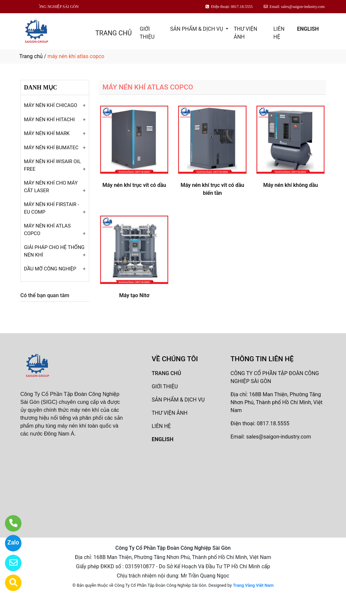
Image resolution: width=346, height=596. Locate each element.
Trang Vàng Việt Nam (253, 585)
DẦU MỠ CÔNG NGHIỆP (50, 269)
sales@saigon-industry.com (278, 437)
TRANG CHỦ (113, 33)
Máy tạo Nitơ (134, 295)
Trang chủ (31, 56)
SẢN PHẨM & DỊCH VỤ (197, 29)
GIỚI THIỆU (147, 33)
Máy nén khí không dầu (290, 185)
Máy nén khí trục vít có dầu (134, 185)
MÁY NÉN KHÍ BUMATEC (51, 148)
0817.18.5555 (273, 423)
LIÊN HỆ (278, 33)
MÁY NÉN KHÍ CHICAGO (50, 105)
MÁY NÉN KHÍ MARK (47, 133)
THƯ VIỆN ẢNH (245, 33)
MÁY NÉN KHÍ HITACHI (49, 120)
